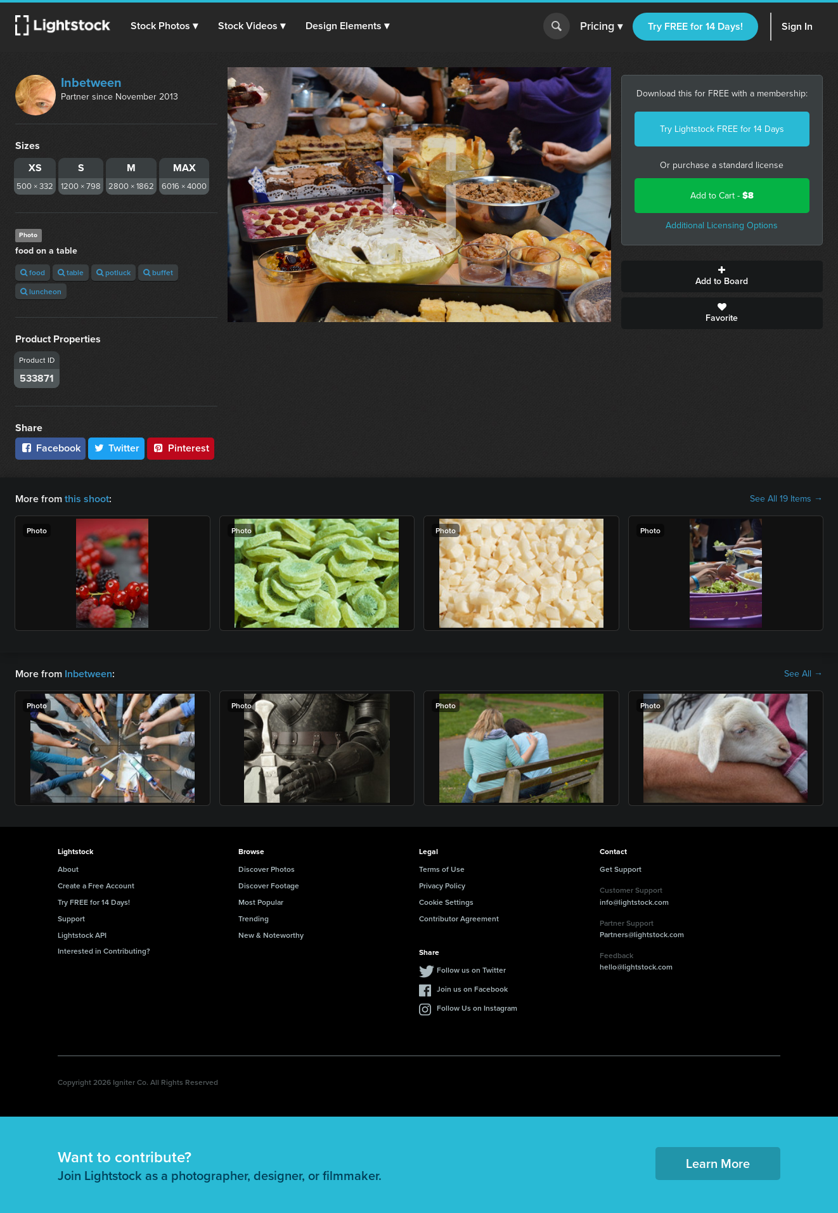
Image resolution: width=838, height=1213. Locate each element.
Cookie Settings (446, 902)
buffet (158, 272)
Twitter (116, 448)
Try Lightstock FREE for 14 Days (722, 129)
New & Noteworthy (271, 935)
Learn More (718, 1163)
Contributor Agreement (459, 918)
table (71, 272)
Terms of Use (442, 869)
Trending (253, 918)
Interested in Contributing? (104, 950)
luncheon (40, 291)
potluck (113, 272)
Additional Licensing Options (722, 225)
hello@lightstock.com (636, 966)
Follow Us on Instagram (477, 1007)
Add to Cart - (722, 195)
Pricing (601, 27)
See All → (803, 674)
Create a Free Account (96, 885)
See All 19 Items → (786, 499)
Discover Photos (266, 869)
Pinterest (180, 448)
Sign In (797, 26)
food (32, 272)
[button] (164, 26)
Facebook (50, 448)
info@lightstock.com (634, 902)
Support (71, 918)
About (68, 869)
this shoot (87, 498)
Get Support (620, 869)
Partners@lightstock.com (642, 934)
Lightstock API (82, 935)
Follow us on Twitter (471, 969)
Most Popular (260, 902)
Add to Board (722, 276)
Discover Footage (268, 885)
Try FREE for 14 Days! (695, 26)
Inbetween (91, 82)
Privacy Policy (442, 885)
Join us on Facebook (472, 988)
